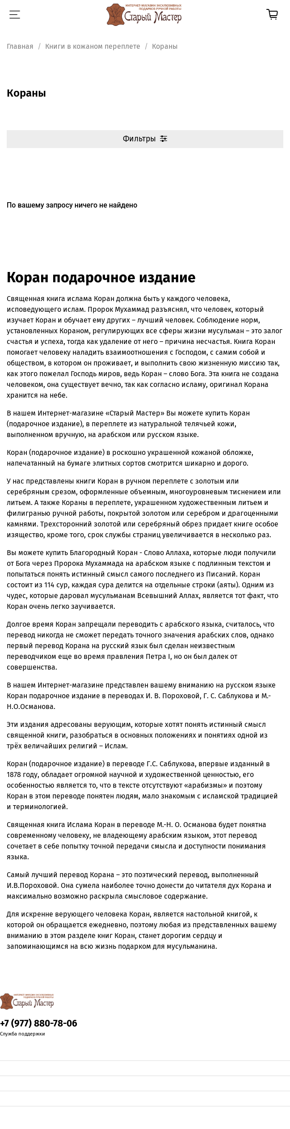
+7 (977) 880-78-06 (38, 1023)
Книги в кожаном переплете (92, 46)
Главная (20, 46)
